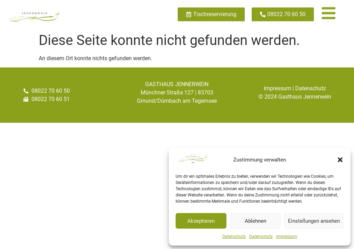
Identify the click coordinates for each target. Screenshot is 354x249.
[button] (340, 159)
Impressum (286, 236)
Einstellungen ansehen (314, 221)
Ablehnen (255, 221)
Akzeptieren (201, 221)
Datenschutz (234, 236)
